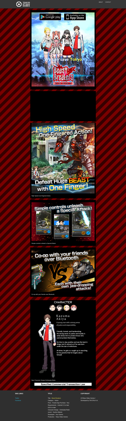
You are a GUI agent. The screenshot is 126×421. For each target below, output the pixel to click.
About (101, 2)
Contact (108, 2)
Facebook (18, 400)
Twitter (17, 398)
